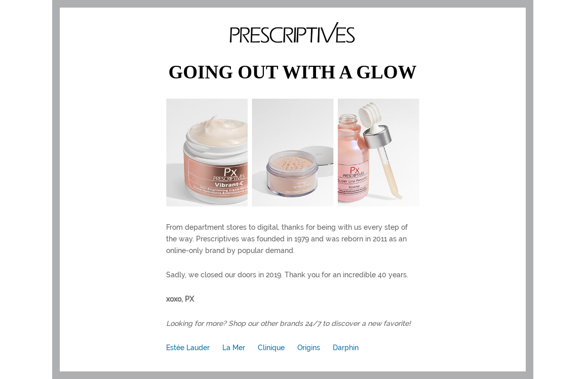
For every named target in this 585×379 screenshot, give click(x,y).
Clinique (271, 348)
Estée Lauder (188, 348)
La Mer (233, 348)
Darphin (346, 348)
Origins (308, 348)
